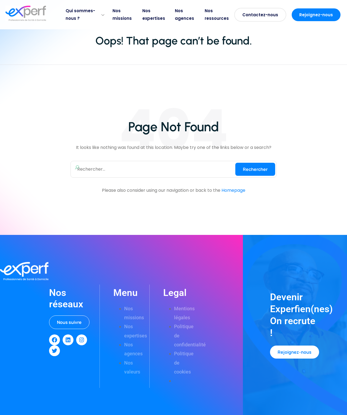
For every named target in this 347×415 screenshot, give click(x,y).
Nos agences (184, 14)
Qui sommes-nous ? (85, 14)
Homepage (233, 190)
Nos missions (122, 14)
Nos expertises (153, 14)
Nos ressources (217, 14)
